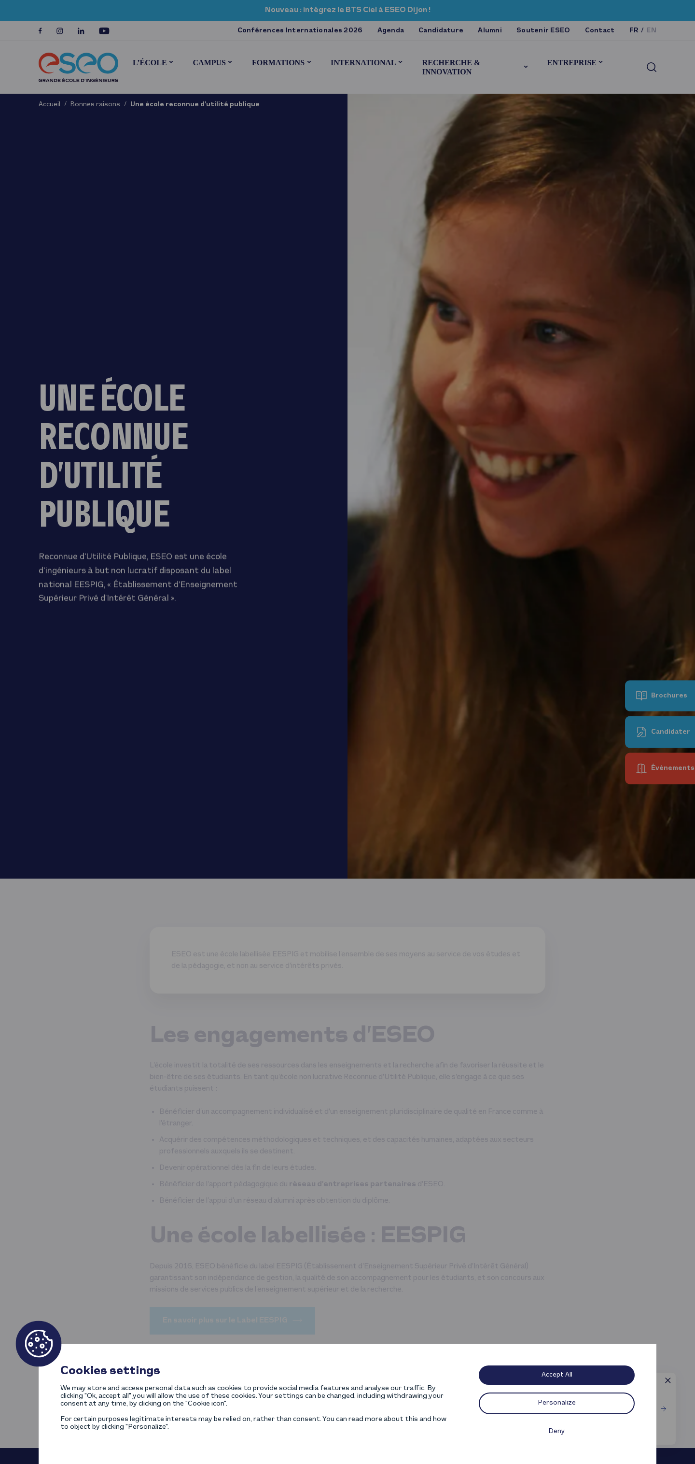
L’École (150, 62)
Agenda (390, 30)
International (363, 62)
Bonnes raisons (95, 104)
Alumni (490, 30)
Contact (600, 30)
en (651, 30)
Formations (278, 62)
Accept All (557, 1375)
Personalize (557, 1403)
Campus (209, 62)
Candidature (440, 30)
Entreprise (572, 62)
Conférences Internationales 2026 (300, 30)
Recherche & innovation (451, 67)
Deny (557, 1431)
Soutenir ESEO (543, 30)
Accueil (49, 104)
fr (634, 30)
